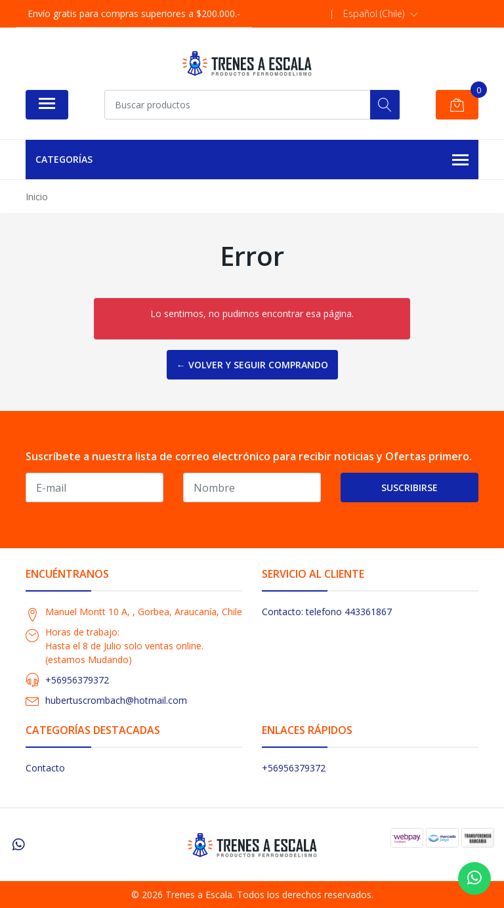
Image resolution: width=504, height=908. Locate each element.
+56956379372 (77, 680)
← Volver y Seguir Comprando (252, 364)
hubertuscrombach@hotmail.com (116, 700)
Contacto (45, 768)
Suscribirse (409, 487)
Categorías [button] (252, 160)
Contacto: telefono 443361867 (327, 611)
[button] (380, 14)
